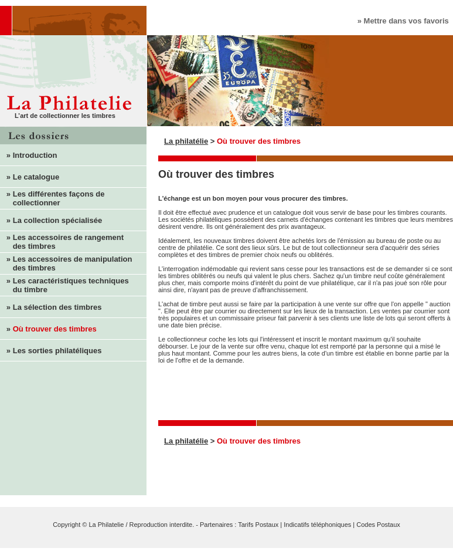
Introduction (35, 155)
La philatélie (186, 141)
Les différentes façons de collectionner (52, 198)
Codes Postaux (378, 524)
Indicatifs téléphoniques (317, 524)
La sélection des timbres (57, 307)
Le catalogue (36, 177)
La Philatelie (106, 524)
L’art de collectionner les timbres (65, 115)
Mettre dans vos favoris (406, 20)
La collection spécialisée (57, 220)
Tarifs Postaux (258, 524)
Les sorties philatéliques (57, 350)
